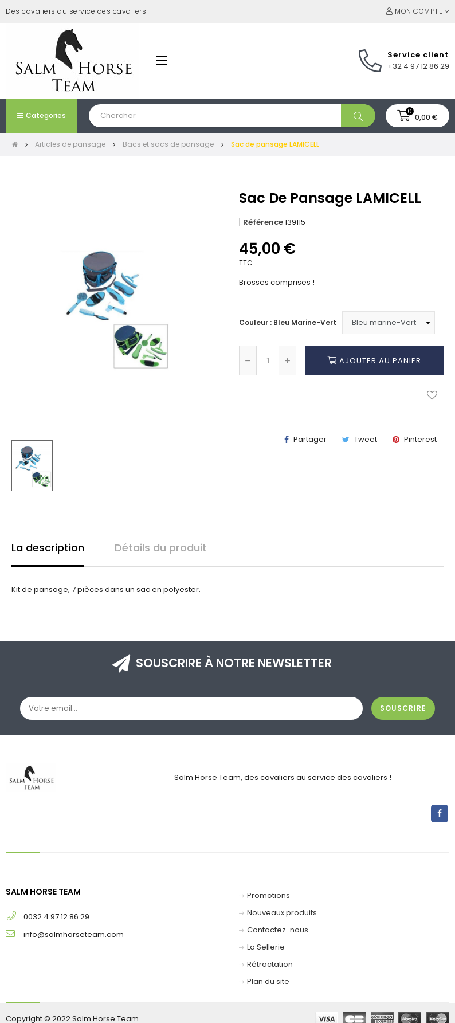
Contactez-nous (277, 929)
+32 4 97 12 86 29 (418, 66)
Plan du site (268, 981)
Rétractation (270, 964)
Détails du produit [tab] (161, 547)
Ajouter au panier (374, 360)
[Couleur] (388, 322)
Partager (310, 439)
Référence (263, 222)
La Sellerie (266, 947)
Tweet (365, 439)
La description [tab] (47, 547)
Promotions (268, 895)
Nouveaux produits (282, 912)
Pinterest (420, 439)
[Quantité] (268, 360)
